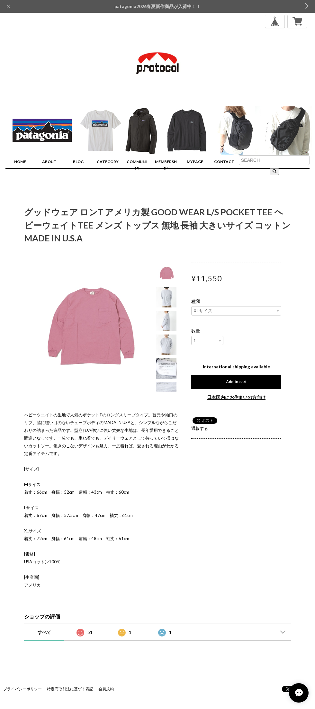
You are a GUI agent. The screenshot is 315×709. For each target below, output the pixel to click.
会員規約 (106, 688)
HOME (20, 161)
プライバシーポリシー (22, 688)
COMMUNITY (137, 164)
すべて (44, 632)
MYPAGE (195, 161)
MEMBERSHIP (166, 164)
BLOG (78, 161)
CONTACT (224, 161)
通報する (199, 428)
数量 (195, 331)
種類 (195, 301)
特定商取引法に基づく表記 (70, 688)
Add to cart (236, 382)
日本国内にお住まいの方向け (236, 397)
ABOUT (49, 161)
